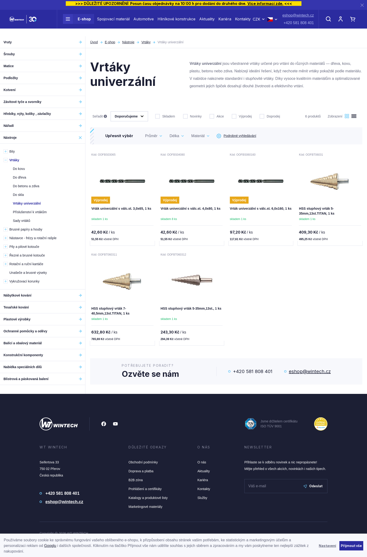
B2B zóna (135, 481)
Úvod (94, 42)
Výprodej (242, 116)
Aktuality (207, 23)
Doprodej (270, 116)
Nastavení (327, 546)
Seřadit (99, 116)
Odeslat (313, 487)
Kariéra (224, 23)
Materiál (198, 136)
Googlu (50, 546)
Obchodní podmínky (143, 463)
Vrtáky (145, 42)
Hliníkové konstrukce (176, 23)
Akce (216, 116)
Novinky (192, 116)
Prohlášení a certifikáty (145, 490)
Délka (174, 136)
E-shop (77, 23)
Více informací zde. (265, 3)
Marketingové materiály (145, 507)
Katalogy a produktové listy (148, 499)
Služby (202, 499)
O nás (201, 463)
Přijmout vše (351, 546)
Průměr (151, 136)
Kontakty (243, 23)
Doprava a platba (141, 472)
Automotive (143, 23)
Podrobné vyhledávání (236, 136)
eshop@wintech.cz (298, 19)
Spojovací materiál (113, 23)
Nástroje (128, 42)
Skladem (165, 116)
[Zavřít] (362, 5)
